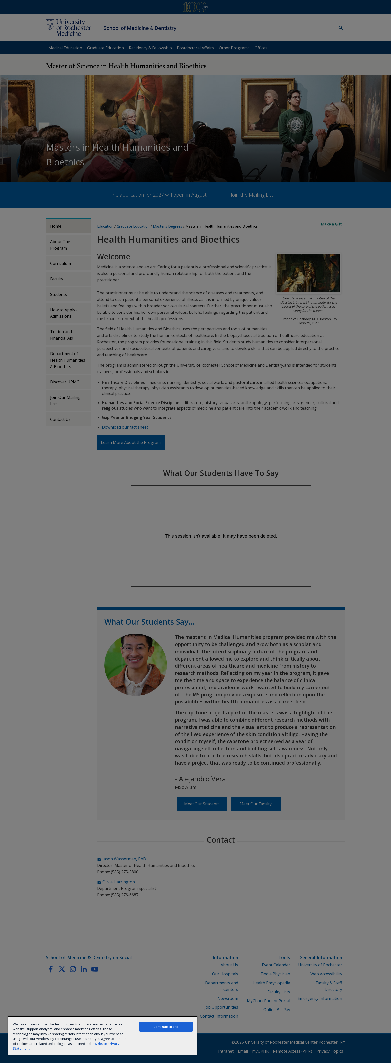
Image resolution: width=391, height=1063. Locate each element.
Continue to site (166, 1026)
